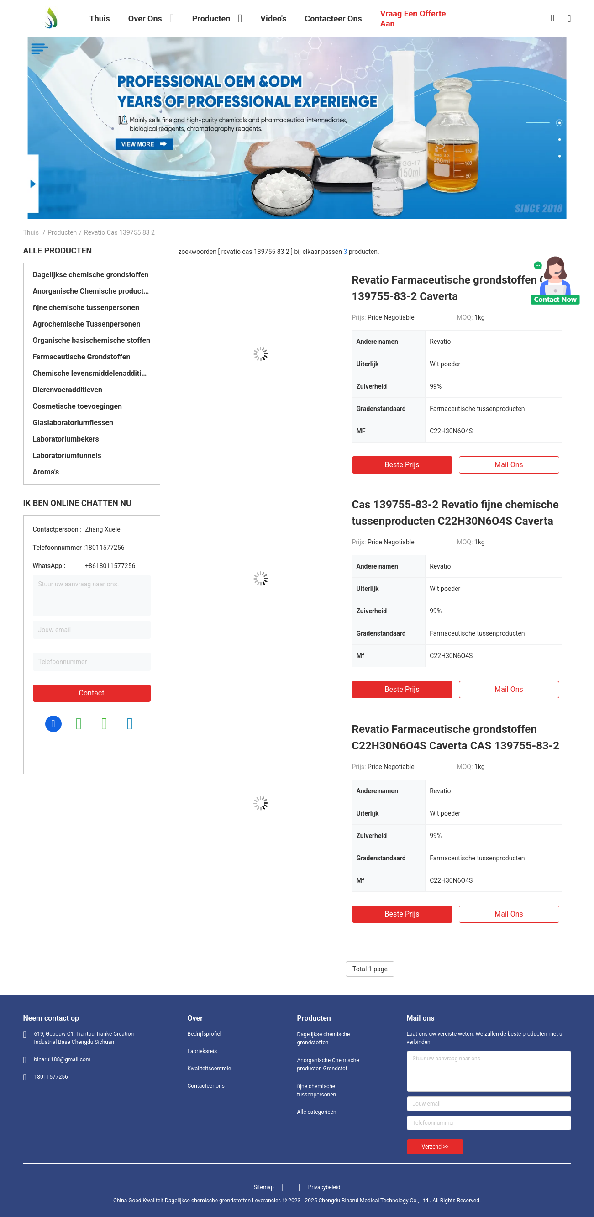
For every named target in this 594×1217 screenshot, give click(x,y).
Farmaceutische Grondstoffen (82, 357)
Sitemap (264, 1187)
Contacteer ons (206, 1086)
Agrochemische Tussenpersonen (87, 324)
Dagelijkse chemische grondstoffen (91, 274)
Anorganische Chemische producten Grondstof (92, 291)
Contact (92, 693)
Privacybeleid (324, 1187)
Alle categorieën (316, 1112)
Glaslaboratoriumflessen (73, 422)
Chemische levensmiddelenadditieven (92, 373)
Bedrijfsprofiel (204, 1034)
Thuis (31, 232)
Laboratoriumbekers (66, 439)
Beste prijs (402, 464)
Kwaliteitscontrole (209, 1068)
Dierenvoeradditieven (67, 389)
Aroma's (46, 472)
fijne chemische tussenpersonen (86, 307)
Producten (62, 232)
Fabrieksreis (202, 1051)
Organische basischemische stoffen (92, 340)
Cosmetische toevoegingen (77, 406)
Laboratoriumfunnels (67, 455)
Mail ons (508, 464)
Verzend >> (435, 1146)
